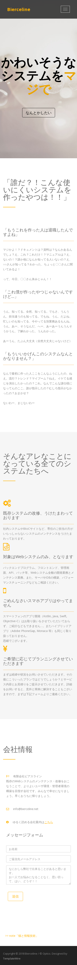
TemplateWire (12, 958)
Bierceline (18, 9)
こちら (48, 822)
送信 (15, 896)
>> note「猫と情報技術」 (21, 936)
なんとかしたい (39, 112)
